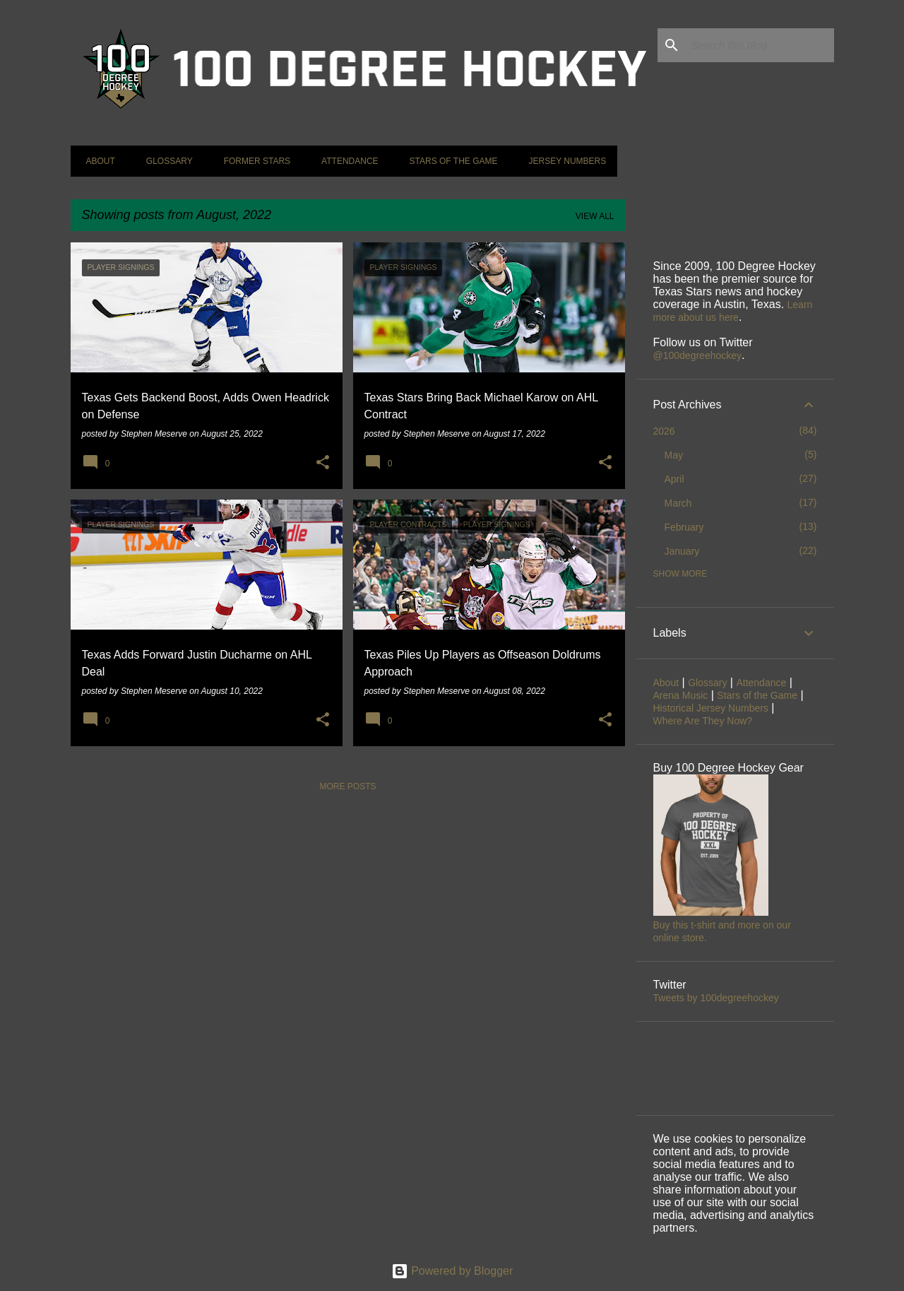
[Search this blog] (760, 45)
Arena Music (680, 695)
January (682, 551)
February (684, 527)
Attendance (345, 161)
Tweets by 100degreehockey (716, 997)
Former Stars (253, 161)
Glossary (165, 161)
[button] (322, 463)
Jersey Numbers (563, 161)
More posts (347, 786)
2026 (664, 431)
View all (595, 216)
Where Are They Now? (703, 720)
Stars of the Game (449, 161)
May (674, 455)
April (674, 479)
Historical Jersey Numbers (710, 708)
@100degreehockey (697, 355)
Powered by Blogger (452, 1271)
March (678, 503)
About (96, 161)
